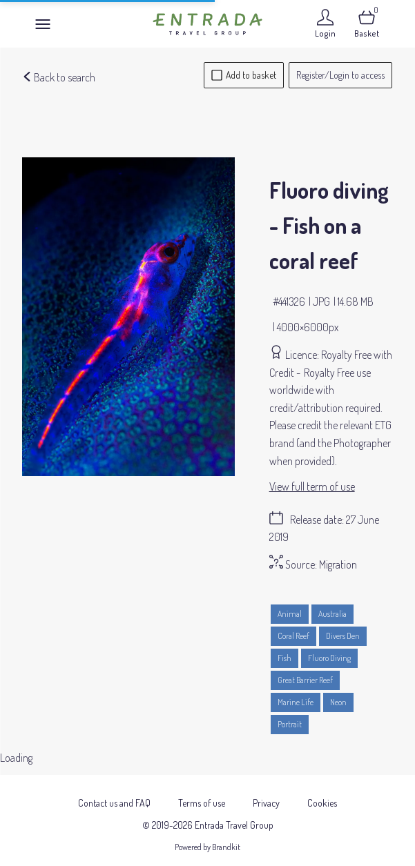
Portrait (290, 724)
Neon (338, 702)
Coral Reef (293, 636)
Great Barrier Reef (305, 680)
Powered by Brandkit (207, 839)
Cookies (322, 794)
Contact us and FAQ (114, 794)
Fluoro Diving (329, 658)
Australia (332, 614)
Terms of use (201, 794)
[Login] (325, 24)
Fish (284, 658)
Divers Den (343, 636)
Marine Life (295, 702)
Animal (290, 614)
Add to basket (243, 75)
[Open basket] (366, 24)
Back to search (58, 77)
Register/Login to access (340, 75)
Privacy (266, 794)
